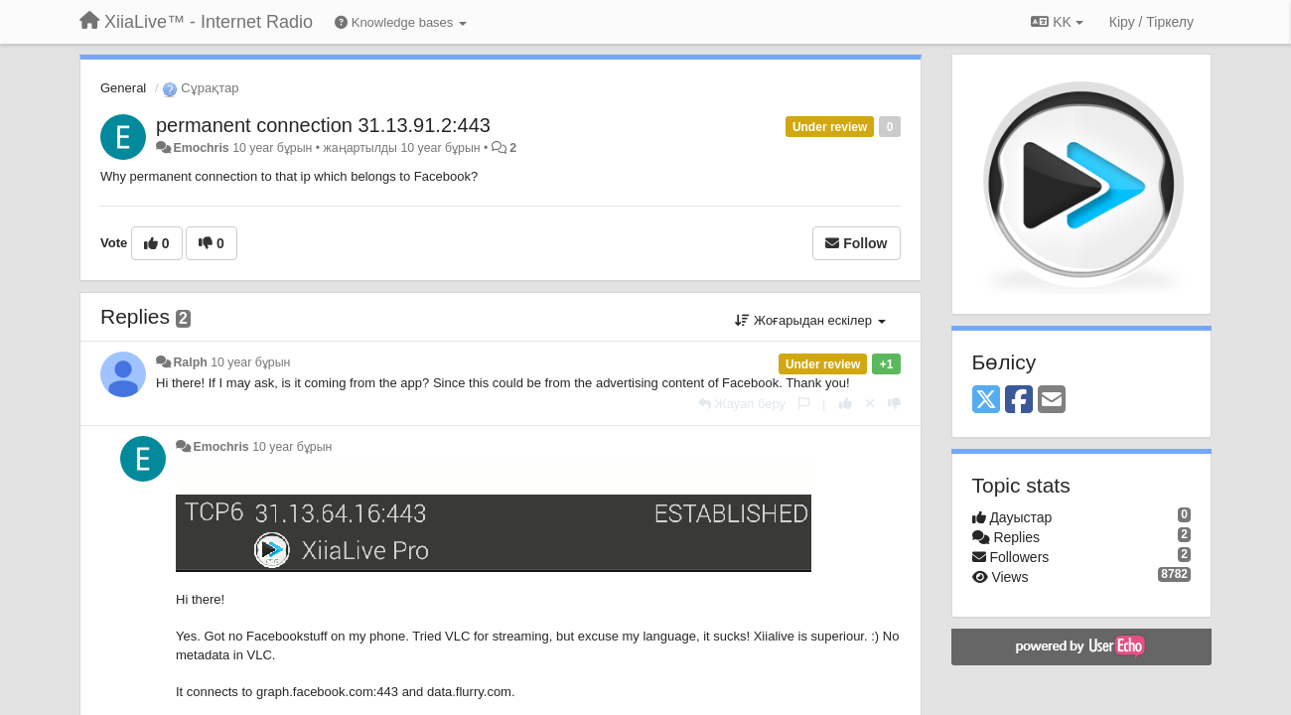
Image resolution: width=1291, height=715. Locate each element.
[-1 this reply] (894, 403)
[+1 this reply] (845, 403)
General (123, 87)
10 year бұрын (250, 362)
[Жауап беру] (742, 403)
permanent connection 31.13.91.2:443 (323, 125)
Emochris (200, 148)
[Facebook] (1019, 400)
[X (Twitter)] (986, 400)
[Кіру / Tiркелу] (1151, 22)
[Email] (1052, 400)
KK (1056, 22)
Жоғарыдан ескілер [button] (810, 320)
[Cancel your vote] (870, 403)
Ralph (190, 362)
